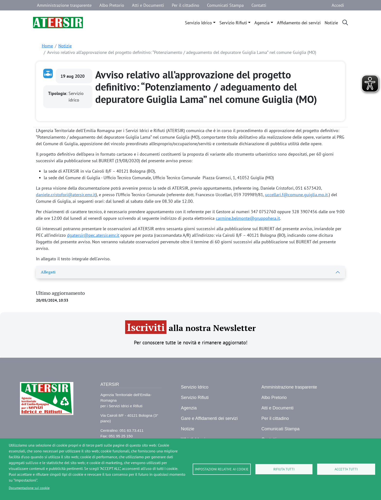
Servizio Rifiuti (233, 22)
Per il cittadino (185, 5)
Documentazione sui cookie (29, 488)
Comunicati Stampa (225, 5)
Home (47, 46)
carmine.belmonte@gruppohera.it (248, 218)
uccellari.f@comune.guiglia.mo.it (296, 194)
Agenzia (261, 22)
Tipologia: (58, 93)
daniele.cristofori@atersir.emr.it (66, 194)
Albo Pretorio (111, 5)
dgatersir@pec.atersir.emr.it (93, 235)
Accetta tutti (346, 469)
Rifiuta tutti (283, 469)
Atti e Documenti (148, 5)
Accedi (338, 5)
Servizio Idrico (198, 22)
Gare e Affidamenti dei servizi (209, 418)
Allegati (48, 272)
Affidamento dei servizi (299, 22)
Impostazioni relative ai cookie (222, 469)
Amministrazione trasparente (64, 5)
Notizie (331, 22)
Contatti (258, 5)
